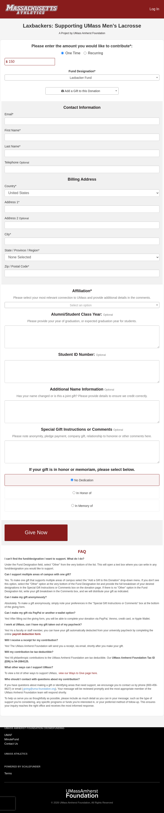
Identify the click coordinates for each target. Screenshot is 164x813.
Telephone (12, 162)
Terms (8, 773)
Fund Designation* (82, 71)
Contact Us (11, 743)
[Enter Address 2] (82, 225)
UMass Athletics (15, 753)
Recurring (93, 53)
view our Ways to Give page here (78, 673)
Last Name (12, 146)
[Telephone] (82, 169)
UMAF (8, 735)
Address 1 (12, 202)
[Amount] (30, 61)
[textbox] (82, 90)
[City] (82, 241)
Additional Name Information (76, 389)
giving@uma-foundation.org (39, 688)
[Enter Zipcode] (82, 273)
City (8, 234)
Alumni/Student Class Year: (76, 314)
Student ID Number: (76, 355)
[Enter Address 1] (82, 209)
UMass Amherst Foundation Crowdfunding (34, 728)
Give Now (36, 532)
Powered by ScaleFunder (22, 766)
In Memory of (82, 506)
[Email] (82, 121)
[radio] (82, 480)
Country (10, 186)
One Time (70, 53)
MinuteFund (11, 739)
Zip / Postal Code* (17, 266)
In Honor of (82, 493)
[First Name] (82, 137)
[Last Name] (82, 153)
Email (9, 114)
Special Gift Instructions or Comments (76, 429)
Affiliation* (82, 291)
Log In (154, 9)
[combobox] (82, 77)
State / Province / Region (22, 250)
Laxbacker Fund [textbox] (80, 77)
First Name (13, 130)
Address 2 (11, 218)
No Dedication (82, 480)
